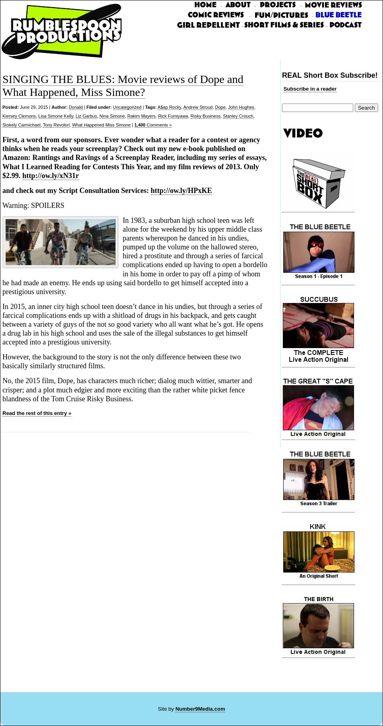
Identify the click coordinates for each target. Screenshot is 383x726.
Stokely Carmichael (21, 124)
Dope (220, 107)
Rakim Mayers (141, 116)
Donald (76, 107)
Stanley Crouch (238, 116)
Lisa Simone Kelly (55, 116)
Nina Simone (112, 116)
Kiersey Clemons (19, 116)
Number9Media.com (200, 709)
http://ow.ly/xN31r (51, 176)
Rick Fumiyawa (173, 116)
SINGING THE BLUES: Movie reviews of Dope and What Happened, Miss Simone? (122, 85)
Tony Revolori (56, 124)
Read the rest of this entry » (36, 413)
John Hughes (241, 107)
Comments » (153, 124)
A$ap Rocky (169, 107)
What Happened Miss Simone (101, 124)
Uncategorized (127, 107)
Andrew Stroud (198, 107)
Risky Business (206, 116)
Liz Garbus (86, 116)
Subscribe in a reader (310, 89)
